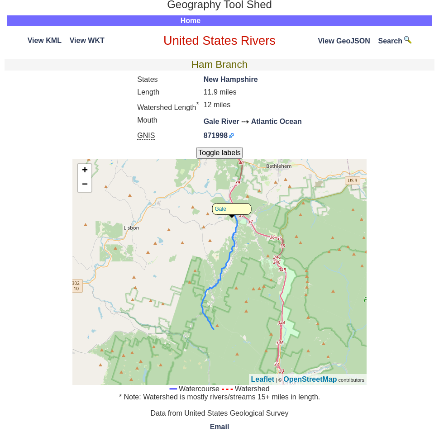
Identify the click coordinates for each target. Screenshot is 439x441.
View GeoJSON (344, 41)
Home (190, 20)
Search (395, 41)
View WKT (87, 40)
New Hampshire (231, 79)
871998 (216, 135)
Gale (220, 209)
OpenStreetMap (310, 379)
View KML (45, 40)
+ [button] (85, 171)
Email (219, 427)
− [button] (85, 185)
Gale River (221, 121)
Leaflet (263, 379)
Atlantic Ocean (276, 121)
